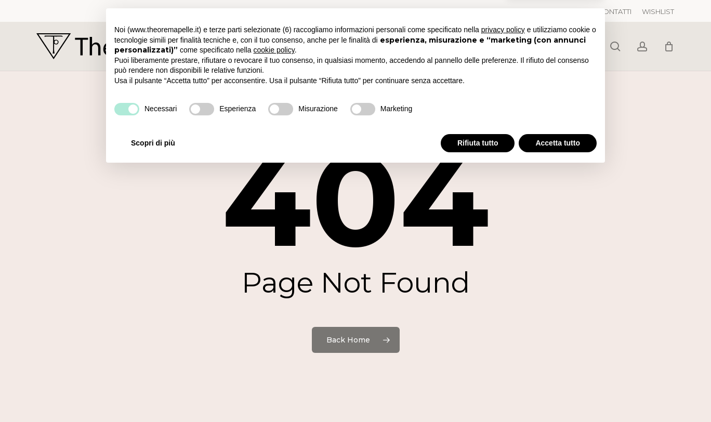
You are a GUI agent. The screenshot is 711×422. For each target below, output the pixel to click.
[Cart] (669, 46)
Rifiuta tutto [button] (477, 393)
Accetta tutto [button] (557, 393)
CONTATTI (614, 11)
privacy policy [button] (503, 280)
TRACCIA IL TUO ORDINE (546, 11)
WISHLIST (658, 11)
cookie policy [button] (274, 301)
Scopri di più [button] (153, 393)
